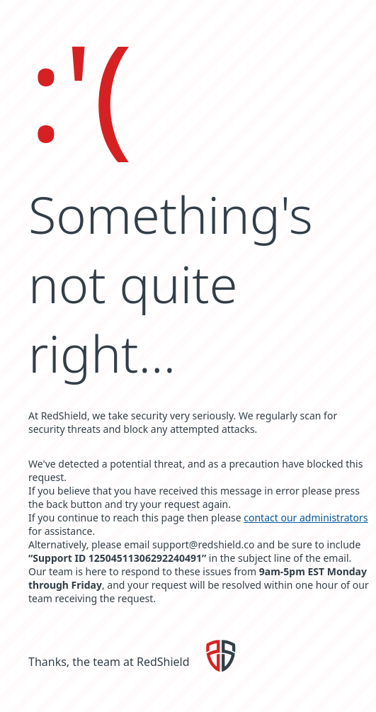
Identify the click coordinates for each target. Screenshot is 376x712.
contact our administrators (306, 517)
